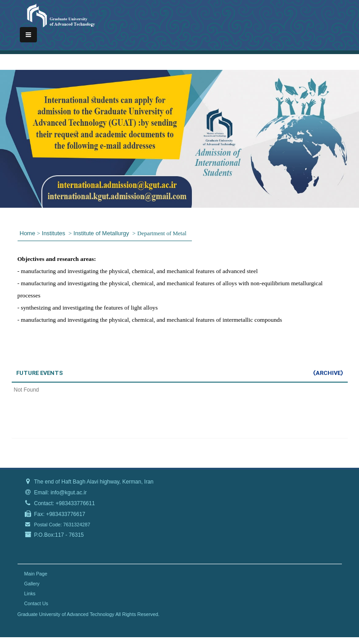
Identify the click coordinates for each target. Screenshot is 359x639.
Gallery (32, 583)
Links (30, 593)
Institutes (54, 233)
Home (28, 233)
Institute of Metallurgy (102, 233)
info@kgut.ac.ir (68, 492)
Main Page (36, 573)
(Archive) (328, 373)
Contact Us (36, 603)
